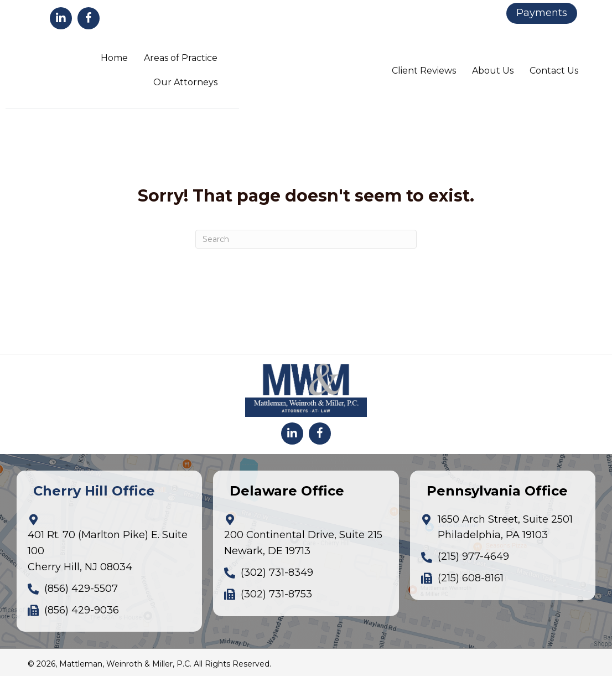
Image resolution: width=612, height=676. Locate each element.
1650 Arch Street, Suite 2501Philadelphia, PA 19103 (505, 527)
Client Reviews (424, 70)
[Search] (306, 239)
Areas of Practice (180, 58)
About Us (493, 70)
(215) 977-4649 (473, 556)
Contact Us (554, 70)
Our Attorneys (185, 82)
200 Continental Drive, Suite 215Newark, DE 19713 (303, 543)
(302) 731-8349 (277, 572)
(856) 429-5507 (81, 588)
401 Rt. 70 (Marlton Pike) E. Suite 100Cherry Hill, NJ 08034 (108, 551)
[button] (61, 18)
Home (114, 58)
